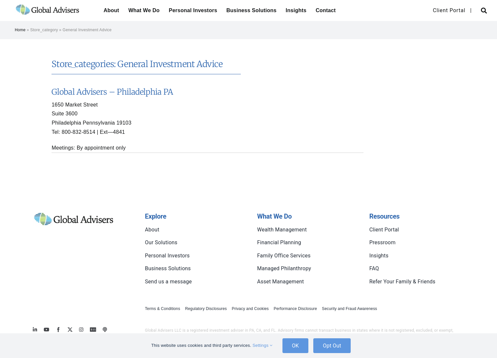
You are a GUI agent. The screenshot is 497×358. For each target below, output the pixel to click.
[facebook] (58, 329)
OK (295, 346)
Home (20, 30)
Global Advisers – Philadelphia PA (112, 92)
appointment (99, 148)
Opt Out (332, 346)
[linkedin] (35, 329)
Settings (263, 345)
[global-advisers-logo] (47, 4)
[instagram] (81, 329)
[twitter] (70, 329)
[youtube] (46, 329)
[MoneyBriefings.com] (93, 329)
